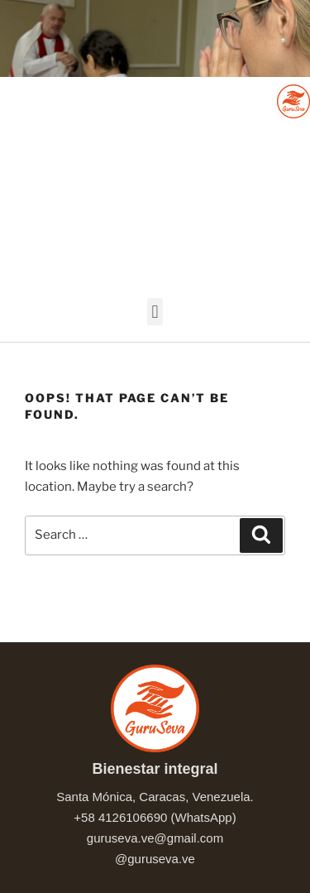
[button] (155, 311)
